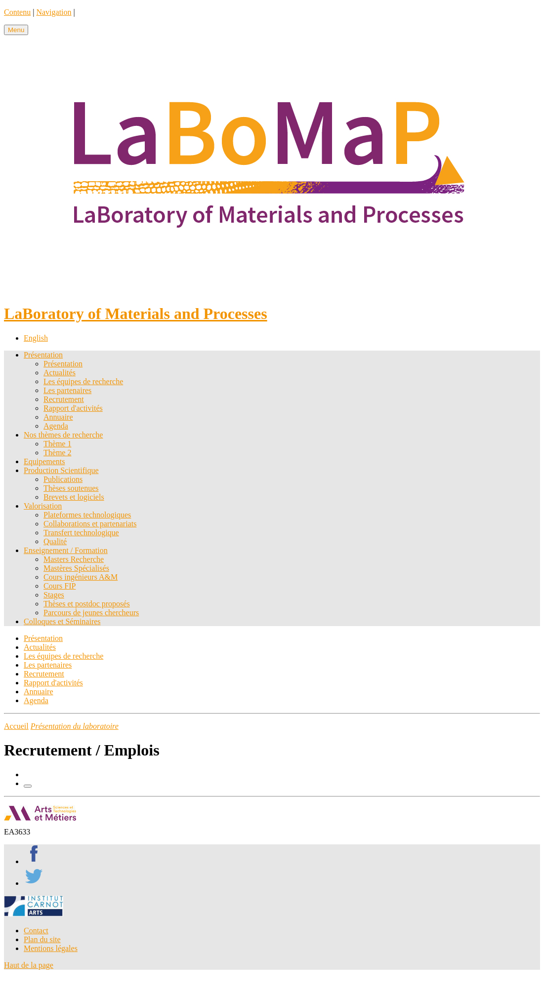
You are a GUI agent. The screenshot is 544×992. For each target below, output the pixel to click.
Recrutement (63, 399)
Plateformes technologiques (87, 515)
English (36, 338)
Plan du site (42, 939)
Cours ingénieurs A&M (80, 577)
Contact (36, 930)
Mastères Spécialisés (76, 568)
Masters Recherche (73, 559)
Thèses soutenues (71, 488)
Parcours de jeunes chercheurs (91, 612)
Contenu (17, 12)
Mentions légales (51, 948)
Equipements (44, 461)
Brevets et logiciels (73, 497)
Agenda (55, 426)
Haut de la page (28, 965)
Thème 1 (57, 443)
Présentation (43, 355)
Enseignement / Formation (66, 550)
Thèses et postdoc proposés (86, 603)
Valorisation (43, 506)
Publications (63, 479)
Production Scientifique (61, 470)
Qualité (55, 541)
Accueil (16, 726)
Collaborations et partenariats (89, 523)
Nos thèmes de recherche (63, 435)
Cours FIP (59, 586)
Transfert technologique (81, 532)
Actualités (59, 372)
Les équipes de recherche (83, 381)
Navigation (53, 12)
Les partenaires (67, 390)
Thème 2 (57, 452)
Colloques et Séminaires (62, 621)
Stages (53, 595)
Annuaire (58, 417)
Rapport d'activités (73, 408)
